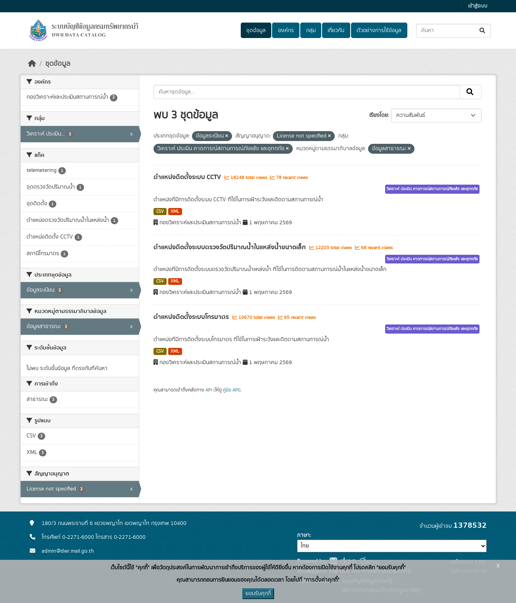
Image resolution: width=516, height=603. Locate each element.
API (208, 389)
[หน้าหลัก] (32, 64)
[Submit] (482, 31)
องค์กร (286, 30)
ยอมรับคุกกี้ (258, 593)
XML (175, 211)
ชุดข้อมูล (256, 30)
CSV (160, 211)
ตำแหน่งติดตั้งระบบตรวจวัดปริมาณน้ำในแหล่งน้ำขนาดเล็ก (230, 247)
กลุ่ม (311, 30)
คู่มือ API (231, 389)
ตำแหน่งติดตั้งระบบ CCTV (188, 177)
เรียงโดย (378, 115)
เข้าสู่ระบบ (477, 6)
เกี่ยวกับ (336, 30)
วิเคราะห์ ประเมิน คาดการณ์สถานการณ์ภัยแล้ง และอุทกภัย (432, 189)
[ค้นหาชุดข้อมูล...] (453, 31)
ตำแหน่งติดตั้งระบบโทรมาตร (191, 317)
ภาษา (303, 535)
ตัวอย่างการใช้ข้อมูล (379, 30)
